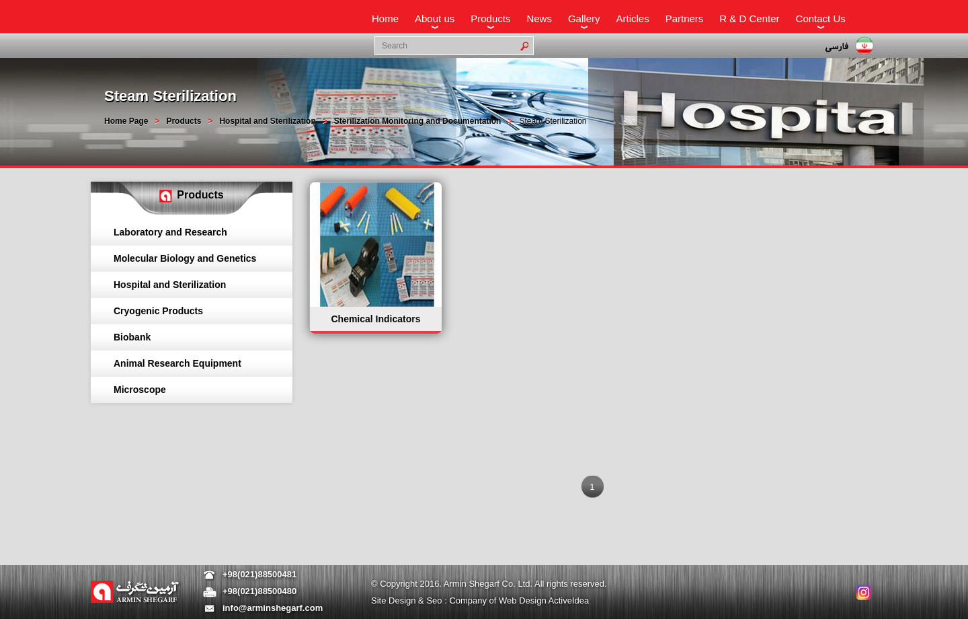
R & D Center (749, 18)
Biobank (132, 337)
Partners (685, 18)
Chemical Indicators (375, 319)
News (539, 18)
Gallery (584, 18)
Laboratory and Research (170, 232)
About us (434, 18)
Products (490, 18)
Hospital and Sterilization (267, 121)
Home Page (126, 121)
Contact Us (821, 18)
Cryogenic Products (158, 310)
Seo (435, 600)
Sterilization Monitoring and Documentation (417, 121)
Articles (632, 18)
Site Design (394, 600)
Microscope (140, 389)
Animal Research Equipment (177, 363)
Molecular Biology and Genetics (185, 258)
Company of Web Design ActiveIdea (519, 600)
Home (385, 18)
